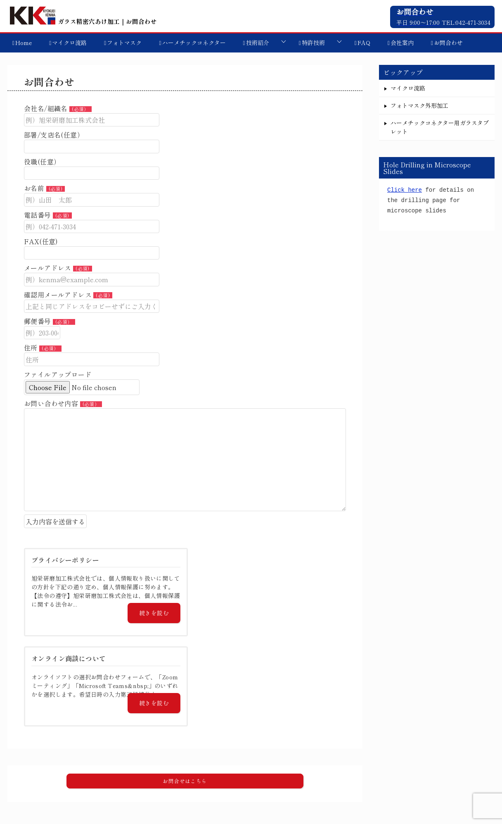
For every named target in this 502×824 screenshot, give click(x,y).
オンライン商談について (374, 776)
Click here (404, 190)
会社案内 (402, 42)
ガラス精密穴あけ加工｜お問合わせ (82, 21)
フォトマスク (124, 42)
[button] (184, 690)
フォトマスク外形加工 (419, 105)
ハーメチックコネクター (194, 42)
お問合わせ (448, 42)
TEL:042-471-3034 (466, 22)
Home (23, 42)
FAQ (364, 42)
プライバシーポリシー (447, 776)
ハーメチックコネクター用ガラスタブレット (440, 127)
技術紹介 (257, 42)
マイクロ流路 (69, 42)
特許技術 (313, 42)
